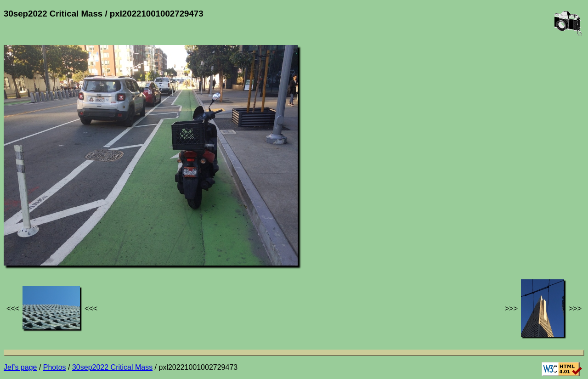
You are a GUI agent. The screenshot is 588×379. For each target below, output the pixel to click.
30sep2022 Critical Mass (112, 367)
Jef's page (20, 367)
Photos (54, 367)
